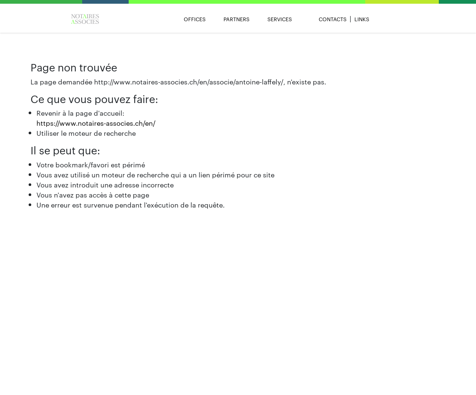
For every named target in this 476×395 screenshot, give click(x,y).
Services (279, 19)
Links (361, 19)
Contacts (333, 19)
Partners (236, 19)
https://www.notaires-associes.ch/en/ (95, 122)
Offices (195, 19)
